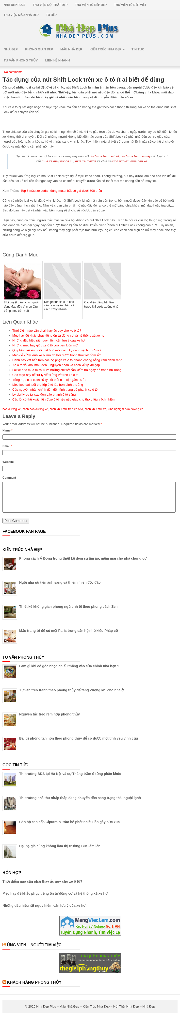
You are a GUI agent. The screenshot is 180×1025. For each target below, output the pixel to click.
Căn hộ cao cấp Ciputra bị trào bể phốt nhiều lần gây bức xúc (69, 828)
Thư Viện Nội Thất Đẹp (50, 5)
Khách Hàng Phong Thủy (34, 988)
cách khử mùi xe (95, 409)
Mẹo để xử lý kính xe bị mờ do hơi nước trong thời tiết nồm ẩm (56, 355)
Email (7, 446)
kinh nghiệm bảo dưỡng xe (125, 409)
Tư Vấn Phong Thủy (21, 60)
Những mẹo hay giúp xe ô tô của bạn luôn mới (45, 345)
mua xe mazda (85, 161)
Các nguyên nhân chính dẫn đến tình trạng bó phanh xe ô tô (55, 389)
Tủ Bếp (51, 15)
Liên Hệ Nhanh (57, 60)
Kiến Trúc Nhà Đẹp (109, 47)
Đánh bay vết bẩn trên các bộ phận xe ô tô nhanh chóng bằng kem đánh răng (67, 360)
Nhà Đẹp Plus (14, 5)
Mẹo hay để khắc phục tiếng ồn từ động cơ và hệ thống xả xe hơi (58, 335)
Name (7, 430)
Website (8, 462)
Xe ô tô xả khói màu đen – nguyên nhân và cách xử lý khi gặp (56, 365)
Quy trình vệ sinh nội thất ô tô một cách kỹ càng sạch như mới (56, 350)
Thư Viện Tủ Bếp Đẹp (91, 5)
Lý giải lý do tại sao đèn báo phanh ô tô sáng (44, 394)
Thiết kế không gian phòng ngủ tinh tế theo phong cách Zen (68, 612)
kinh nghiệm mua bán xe (129, 161)
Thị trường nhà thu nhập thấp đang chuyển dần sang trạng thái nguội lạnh (80, 804)
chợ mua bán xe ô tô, (105, 156)
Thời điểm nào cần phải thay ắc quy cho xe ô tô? (46, 330)
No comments (13, 72)
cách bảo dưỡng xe (35, 409)
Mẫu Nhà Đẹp (71, 49)
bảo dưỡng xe (11, 409)
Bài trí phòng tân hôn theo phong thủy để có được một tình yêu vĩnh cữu (78, 744)
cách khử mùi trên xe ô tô (66, 409)
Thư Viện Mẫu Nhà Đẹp (21, 15)
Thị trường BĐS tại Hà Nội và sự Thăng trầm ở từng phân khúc (70, 780)
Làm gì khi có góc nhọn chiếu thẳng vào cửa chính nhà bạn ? (69, 672)
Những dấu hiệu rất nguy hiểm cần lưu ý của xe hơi (48, 340)
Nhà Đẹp (11, 49)
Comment (9, 477)
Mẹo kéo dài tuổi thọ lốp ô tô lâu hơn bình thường (47, 384)
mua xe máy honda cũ (57, 161)
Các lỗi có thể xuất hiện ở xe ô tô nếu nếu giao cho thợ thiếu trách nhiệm (63, 399)
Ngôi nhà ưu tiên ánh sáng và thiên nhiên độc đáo (59, 588)
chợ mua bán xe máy (135, 156)
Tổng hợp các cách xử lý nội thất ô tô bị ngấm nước (49, 380)
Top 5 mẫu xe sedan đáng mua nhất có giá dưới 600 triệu (61, 191)
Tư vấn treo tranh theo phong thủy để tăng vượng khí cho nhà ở (71, 696)
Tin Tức (137, 49)
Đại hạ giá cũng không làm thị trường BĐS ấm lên (59, 852)
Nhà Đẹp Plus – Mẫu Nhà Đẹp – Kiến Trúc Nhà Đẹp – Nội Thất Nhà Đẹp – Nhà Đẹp (95, 1012)
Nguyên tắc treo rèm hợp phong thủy (49, 720)
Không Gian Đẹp (39, 49)
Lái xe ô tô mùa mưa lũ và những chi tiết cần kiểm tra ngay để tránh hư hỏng (66, 370)
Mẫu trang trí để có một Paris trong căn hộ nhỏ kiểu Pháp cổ (68, 637)
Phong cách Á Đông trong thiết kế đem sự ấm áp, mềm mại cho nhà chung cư (83, 564)
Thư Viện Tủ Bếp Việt (130, 5)
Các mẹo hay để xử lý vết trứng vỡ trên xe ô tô (45, 375)
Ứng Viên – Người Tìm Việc (34, 951)
